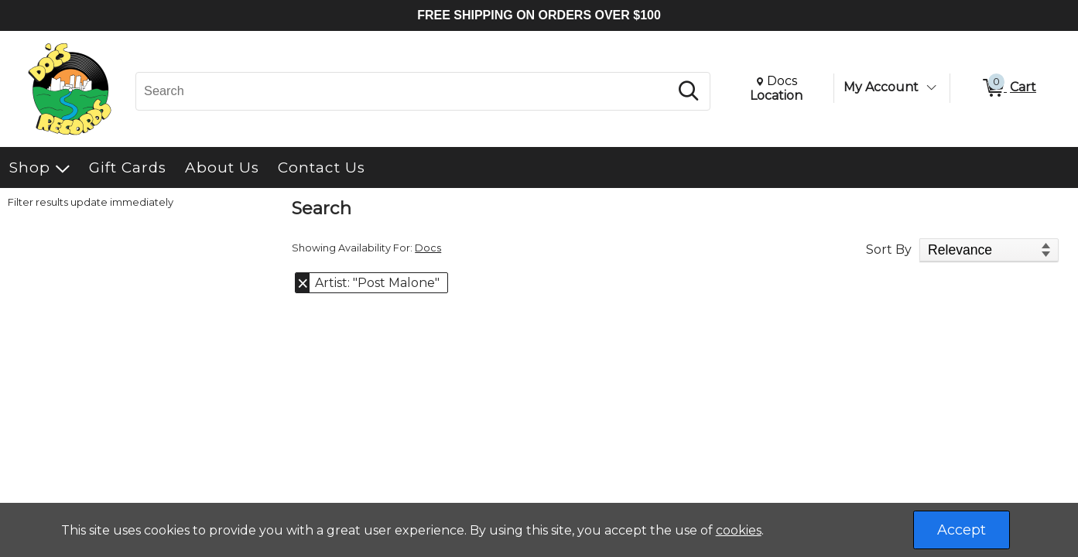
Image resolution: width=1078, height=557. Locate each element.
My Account (881, 87)
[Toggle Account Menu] (931, 87)
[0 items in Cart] (1008, 88)
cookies (738, 530)
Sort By (889, 249)
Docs (428, 248)
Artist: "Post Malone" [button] (377, 282)
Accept (961, 529)
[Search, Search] (404, 91)
